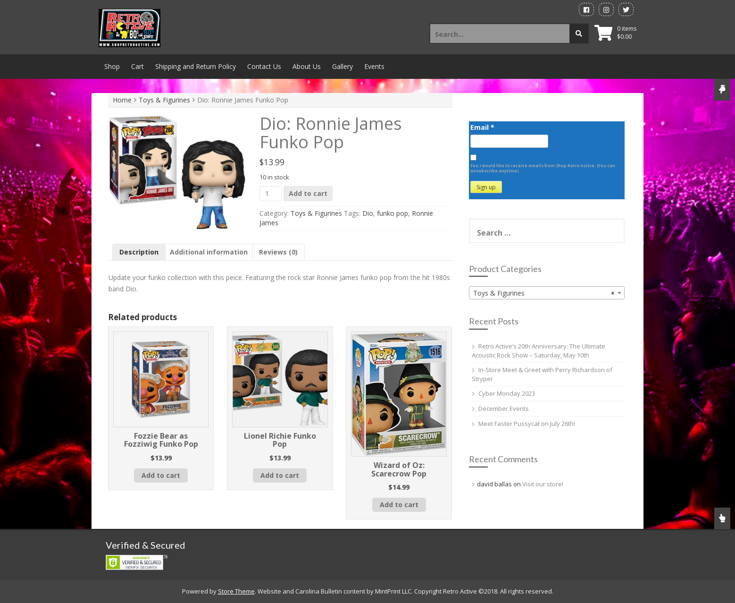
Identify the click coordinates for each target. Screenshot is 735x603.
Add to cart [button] (161, 475)
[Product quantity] (270, 193)
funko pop (392, 213)
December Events (503, 408)
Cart (137, 66)
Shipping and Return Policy (195, 66)
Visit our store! (542, 484)
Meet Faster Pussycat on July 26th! (526, 423)
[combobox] (547, 292)
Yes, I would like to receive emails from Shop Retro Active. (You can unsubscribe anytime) (542, 168)
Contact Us (264, 66)
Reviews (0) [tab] (278, 251)
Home (122, 99)
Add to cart (308, 193)
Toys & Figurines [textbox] (544, 293)
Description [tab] (139, 251)
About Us (306, 66)
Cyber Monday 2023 (506, 393)
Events (374, 66)
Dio (367, 213)
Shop (112, 66)
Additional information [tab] (209, 251)
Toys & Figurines (164, 99)
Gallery (342, 66)
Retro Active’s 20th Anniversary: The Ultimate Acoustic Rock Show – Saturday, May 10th (538, 350)
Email (482, 127)
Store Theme (236, 591)
